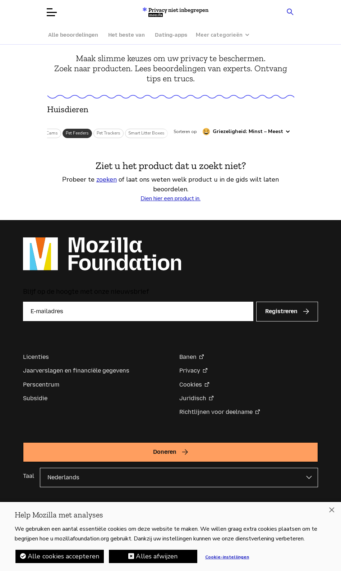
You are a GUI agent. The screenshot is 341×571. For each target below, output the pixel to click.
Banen (188, 356)
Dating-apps (171, 35)
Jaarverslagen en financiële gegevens (76, 370)
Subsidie (35, 398)
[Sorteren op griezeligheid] (246, 132)
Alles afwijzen (157, 558)
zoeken (106, 179)
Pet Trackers (108, 133)
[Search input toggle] (290, 11)
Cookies (190, 384)
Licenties (36, 356)
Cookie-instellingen (227, 559)
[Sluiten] (331, 512)
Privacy (189, 370)
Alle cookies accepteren (63, 558)
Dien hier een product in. (170, 198)
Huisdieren (67, 109)
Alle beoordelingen (73, 35)
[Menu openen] (52, 12)
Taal (28, 475)
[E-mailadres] (138, 311)
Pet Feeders (77, 133)
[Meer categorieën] (226, 35)
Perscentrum (41, 384)
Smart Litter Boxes (146, 133)
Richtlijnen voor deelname (216, 411)
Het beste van (126, 35)
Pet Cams (48, 133)
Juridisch (192, 398)
